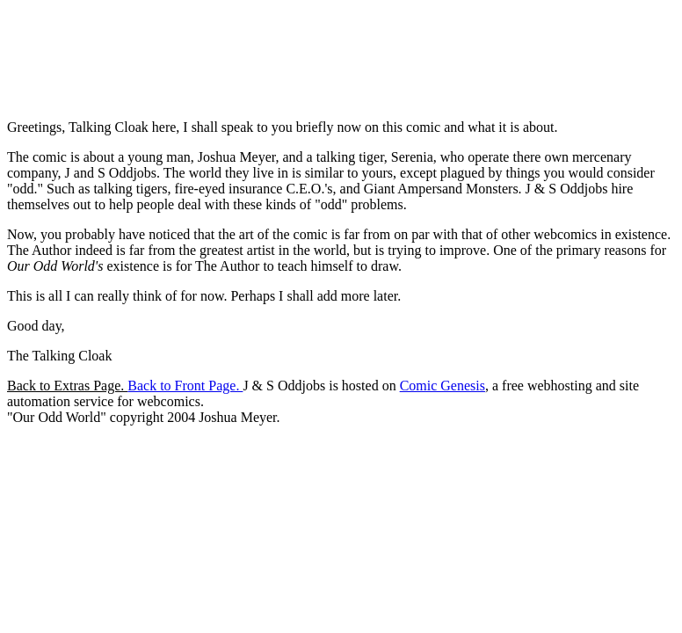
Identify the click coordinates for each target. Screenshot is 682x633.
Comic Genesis (442, 385)
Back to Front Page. (185, 385)
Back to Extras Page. (67, 385)
